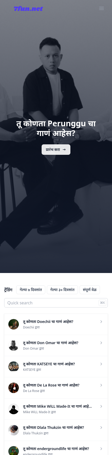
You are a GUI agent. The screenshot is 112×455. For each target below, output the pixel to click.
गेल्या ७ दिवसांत (31, 289)
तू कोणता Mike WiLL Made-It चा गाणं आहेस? (58, 406)
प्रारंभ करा (56, 149)
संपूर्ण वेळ (90, 289)
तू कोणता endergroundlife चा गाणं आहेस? (56, 448)
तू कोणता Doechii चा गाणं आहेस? (48, 321)
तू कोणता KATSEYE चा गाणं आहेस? (49, 363)
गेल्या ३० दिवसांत (62, 289)
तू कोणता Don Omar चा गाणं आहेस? (50, 342)
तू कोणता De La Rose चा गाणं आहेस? (51, 385)
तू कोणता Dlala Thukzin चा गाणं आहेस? (53, 427)
